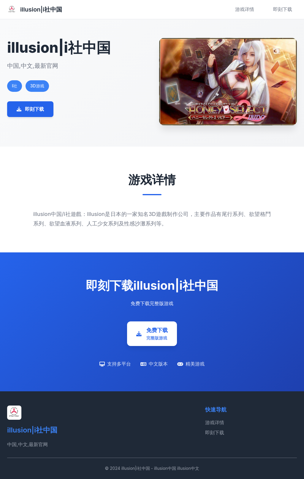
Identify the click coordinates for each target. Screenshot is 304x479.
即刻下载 (282, 9)
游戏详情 (244, 9)
